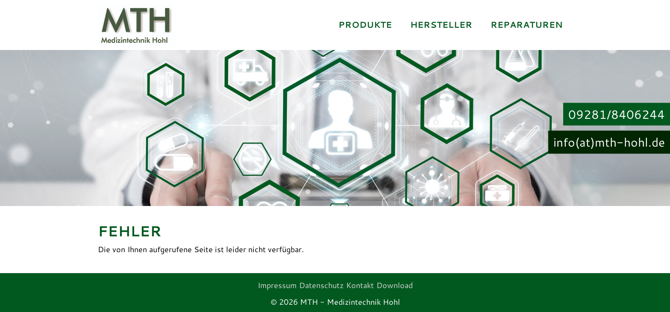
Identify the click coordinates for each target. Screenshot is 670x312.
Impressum (277, 285)
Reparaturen (527, 24)
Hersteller (441, 24)
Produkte (365, 24)
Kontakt (360, 285)
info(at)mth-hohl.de (609, 142)
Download (394, 285)
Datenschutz (321, 285)
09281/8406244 (616, 113)
